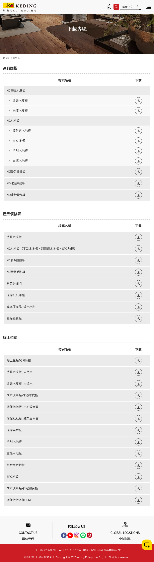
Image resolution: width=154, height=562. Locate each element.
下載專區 (15, 58)
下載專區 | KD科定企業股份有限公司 (19, 7)
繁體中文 (127, 6)
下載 (138, 100)
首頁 (5, 58)
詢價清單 (109, 7)
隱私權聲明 (45, 557)
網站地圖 (29, 557)
